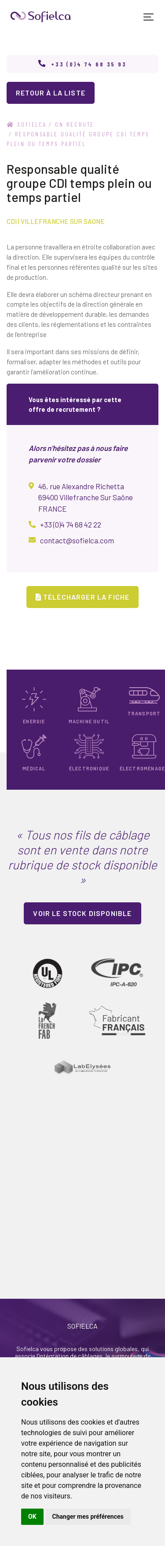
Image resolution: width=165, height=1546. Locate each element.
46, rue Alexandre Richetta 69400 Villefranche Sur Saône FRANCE (85, 497)
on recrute (74, 124)
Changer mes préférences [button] (88, 1516)
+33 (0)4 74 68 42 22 (70, 524)
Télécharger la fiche (83, 597)
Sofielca (27, 124)
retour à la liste (50, 92)
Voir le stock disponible (82, 913)
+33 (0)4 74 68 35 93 (89, 64)
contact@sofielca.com (77, 540)
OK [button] (32, 1516)
